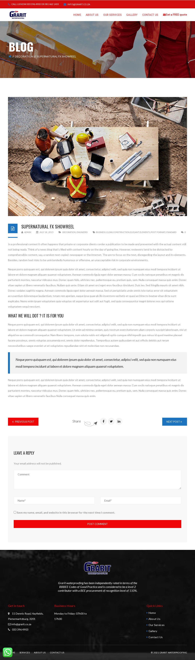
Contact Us (156, 637)
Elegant (134, 232)
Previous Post (23, 421)
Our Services (157, 625)
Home (152, 612)
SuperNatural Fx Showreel (47, 226)
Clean (109, 232)
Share (77, 421)
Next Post (174, 421)
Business (100, 232)
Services (24, 652)
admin (26, 232)
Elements (145, 232)
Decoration (24, 56)
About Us (154, 618)
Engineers (82, 232)
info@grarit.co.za (79, 4)
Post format (158, 232)
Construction (121, 232)
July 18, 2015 (45, 232)
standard (170, 232)
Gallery (153, 631)
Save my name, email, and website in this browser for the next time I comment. (66, 512)
